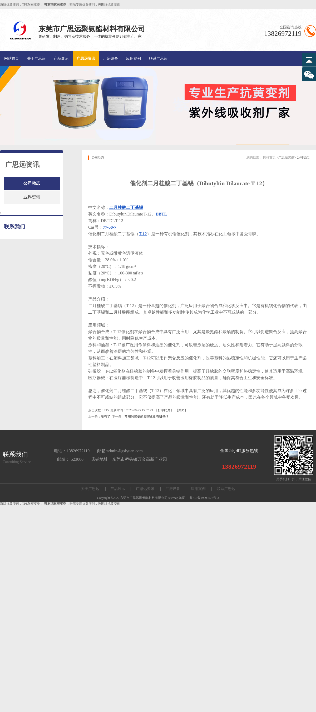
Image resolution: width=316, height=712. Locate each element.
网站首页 (11, 59)
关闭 (181, 410)
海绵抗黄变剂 (9, 4)
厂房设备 (110, 59)
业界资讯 (31, 197)
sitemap (173, 498)
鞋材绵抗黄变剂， (57, 4)
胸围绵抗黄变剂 (109, 4)
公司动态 (31, 183)
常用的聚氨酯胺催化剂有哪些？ (147, 416)
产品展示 (61, 59)
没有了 (105, 416)
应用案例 (133, 59)
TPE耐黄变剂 (31, 4)
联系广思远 (158, 59)
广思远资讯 (86, 59)
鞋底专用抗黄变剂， (84, 4)
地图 (182, 498)
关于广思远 (36, 59)
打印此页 (164, 410)
